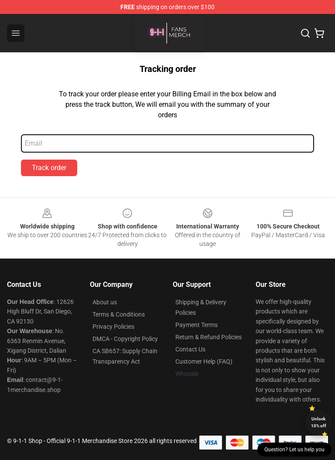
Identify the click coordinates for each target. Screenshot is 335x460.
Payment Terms (196, 324)
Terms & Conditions (118, 314)
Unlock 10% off (318, 422)
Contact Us (190, 349)
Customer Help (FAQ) (203, 361)
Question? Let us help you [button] (294, 449)
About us (104, 302)
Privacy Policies (113, 326)
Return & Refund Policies (208, 337)
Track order (49, 168)
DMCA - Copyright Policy (125, 338)
